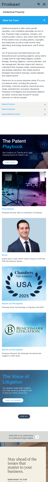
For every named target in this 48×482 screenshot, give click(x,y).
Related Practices (8, 104)
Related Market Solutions (11, 114)
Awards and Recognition (12, 304)
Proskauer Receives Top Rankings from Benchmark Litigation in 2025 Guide (21, 355)
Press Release (8, 209)
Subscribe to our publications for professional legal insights (21, 437)
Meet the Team (11, 21)
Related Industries (8, 109)
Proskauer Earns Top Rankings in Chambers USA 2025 (23, 307)
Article (4, 255)
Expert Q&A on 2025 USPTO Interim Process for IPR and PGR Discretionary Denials (23, 260)
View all (24, 416)
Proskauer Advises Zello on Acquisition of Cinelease (22, 213)
